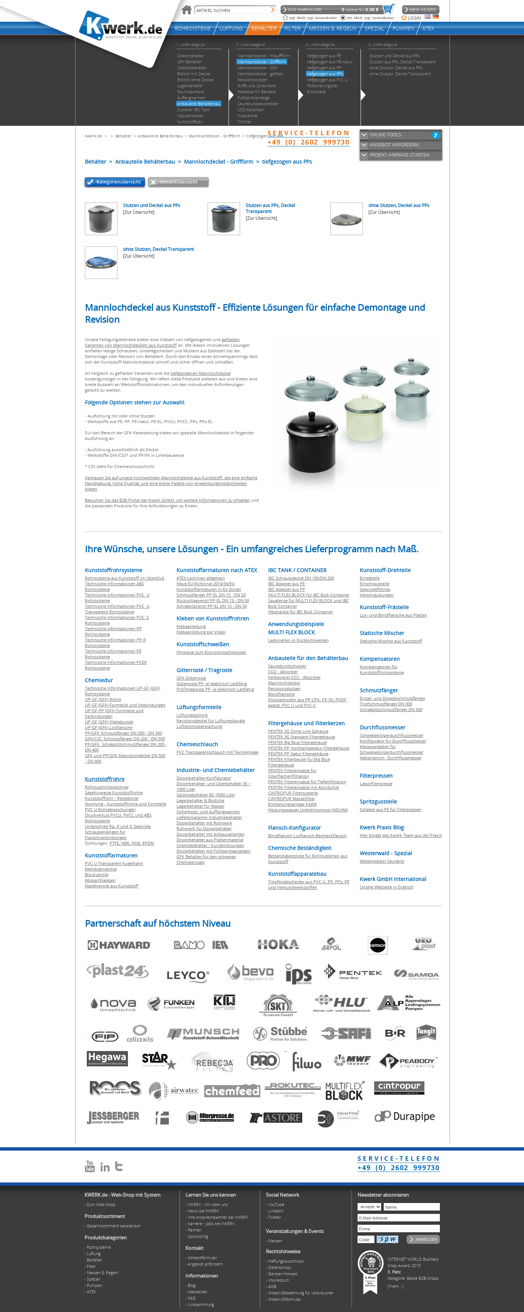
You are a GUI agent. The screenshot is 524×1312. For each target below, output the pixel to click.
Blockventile (96, 874)
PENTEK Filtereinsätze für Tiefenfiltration (307, 781)
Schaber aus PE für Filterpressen (391, 809)
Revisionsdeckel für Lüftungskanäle (211, 720)
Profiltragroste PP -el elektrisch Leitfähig (215, 689)
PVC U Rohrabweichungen (110, 809)
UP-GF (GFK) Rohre (103, 699)
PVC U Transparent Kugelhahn (114, 863)
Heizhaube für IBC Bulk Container (300, 611)
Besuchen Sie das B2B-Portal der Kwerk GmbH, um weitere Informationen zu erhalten (167, 500)
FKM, (137, 843)
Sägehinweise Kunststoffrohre (114, 792)
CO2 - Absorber (283, 671)
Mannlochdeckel (284, 683)
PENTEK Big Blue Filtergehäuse (297, 742)
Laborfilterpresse (376, 783)
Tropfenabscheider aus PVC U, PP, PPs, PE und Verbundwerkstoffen (308, 884)
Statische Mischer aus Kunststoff (391, 641)
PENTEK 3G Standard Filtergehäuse (301, 736)
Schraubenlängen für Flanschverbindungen (106, 834)
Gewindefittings (375, 589)
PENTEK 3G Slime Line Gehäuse (298, 731)
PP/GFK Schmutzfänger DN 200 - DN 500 (123, 733)
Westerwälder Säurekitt (382, 861)
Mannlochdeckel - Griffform (214, 136)
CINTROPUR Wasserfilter (291, 798)
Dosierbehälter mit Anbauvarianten (211, 834)
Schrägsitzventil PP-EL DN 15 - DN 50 (212, 606)
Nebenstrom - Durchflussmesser (391, 757)
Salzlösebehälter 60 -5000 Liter (206, 795)
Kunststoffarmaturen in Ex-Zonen (209, 589)
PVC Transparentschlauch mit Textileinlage (217, 752)
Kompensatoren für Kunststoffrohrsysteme (382, 669)
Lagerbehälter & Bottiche (200, 800)
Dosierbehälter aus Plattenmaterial (210, 839)
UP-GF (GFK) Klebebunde (109, 722)
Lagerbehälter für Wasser (200, 806)
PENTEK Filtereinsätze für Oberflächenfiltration (292, 773)
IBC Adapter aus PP (286, 589)
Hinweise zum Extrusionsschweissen (211, 652)
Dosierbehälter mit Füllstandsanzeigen (214, 851)
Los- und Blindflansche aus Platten (393, 615)
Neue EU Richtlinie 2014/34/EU (206, 583)
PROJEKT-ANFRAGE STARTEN (399, 155)
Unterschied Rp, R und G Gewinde (118, 826)
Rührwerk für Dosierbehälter (204, 828)
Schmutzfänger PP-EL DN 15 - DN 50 (211, 595)
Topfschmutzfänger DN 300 (386, 704)
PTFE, (115, 843)
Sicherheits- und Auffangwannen (208, 811)
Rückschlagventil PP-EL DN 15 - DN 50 (213, 600)
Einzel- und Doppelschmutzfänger (392, 698)
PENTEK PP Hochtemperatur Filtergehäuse (308, 748)
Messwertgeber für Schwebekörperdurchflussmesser (391, 749)
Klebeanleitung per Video (201, 632)
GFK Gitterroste (191, 678)
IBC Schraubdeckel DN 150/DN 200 (301, 578)
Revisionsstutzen (284, 688)
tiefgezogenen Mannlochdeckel (201, 373)
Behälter (124, 136)
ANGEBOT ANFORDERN (394, 145)
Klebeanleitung (191, 626)
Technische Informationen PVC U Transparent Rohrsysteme (117, 608)
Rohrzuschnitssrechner (107, 787)
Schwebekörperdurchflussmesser (391, 735)
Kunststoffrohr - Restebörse (111, 798)
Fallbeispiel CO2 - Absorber (294, 677)
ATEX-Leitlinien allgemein (201, 578)
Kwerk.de (93, 136)
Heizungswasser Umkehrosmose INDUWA (308, 810)
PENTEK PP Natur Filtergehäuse (298, 753)
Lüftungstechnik (192, 715)
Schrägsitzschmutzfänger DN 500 (391, 709)
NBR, (126, 843)
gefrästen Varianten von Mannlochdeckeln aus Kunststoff (162, 342)
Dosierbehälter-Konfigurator (204, 778)
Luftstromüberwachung (199, 726)
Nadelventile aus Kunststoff (111, 886)
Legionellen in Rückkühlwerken (298, 640)
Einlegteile (370, 578)
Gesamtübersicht (178, 182)
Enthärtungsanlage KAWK (292, 804)
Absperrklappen (100, 880)
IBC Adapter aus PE (286, 583)
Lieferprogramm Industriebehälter (209, 817)
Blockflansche (281, 694)
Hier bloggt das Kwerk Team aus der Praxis (401, 835)
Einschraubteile (374, 583)
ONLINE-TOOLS (385, 134)
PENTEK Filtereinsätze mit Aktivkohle (303, 787)
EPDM (148, 843)
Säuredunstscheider (287, 666)
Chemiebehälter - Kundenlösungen (210, 845)
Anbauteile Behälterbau (160, 136)
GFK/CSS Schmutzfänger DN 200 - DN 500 (125, 738)
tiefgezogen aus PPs (265, 136)
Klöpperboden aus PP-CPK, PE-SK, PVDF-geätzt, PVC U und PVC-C (307, 702)
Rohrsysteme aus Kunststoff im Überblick (125, 578)
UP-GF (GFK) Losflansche (108, 727)
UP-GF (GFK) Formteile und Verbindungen (125, 705)
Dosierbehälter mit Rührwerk (204, 823)
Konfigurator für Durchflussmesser (393, 741)
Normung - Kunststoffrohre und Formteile (125, 804)
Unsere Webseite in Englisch (387, 887)
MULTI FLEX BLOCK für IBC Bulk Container (308, 595)
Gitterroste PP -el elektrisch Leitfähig (212, 683)
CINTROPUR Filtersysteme (293, 793)
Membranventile (101, 869)
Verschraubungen (377, 595)
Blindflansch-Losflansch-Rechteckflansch (307, 835)
